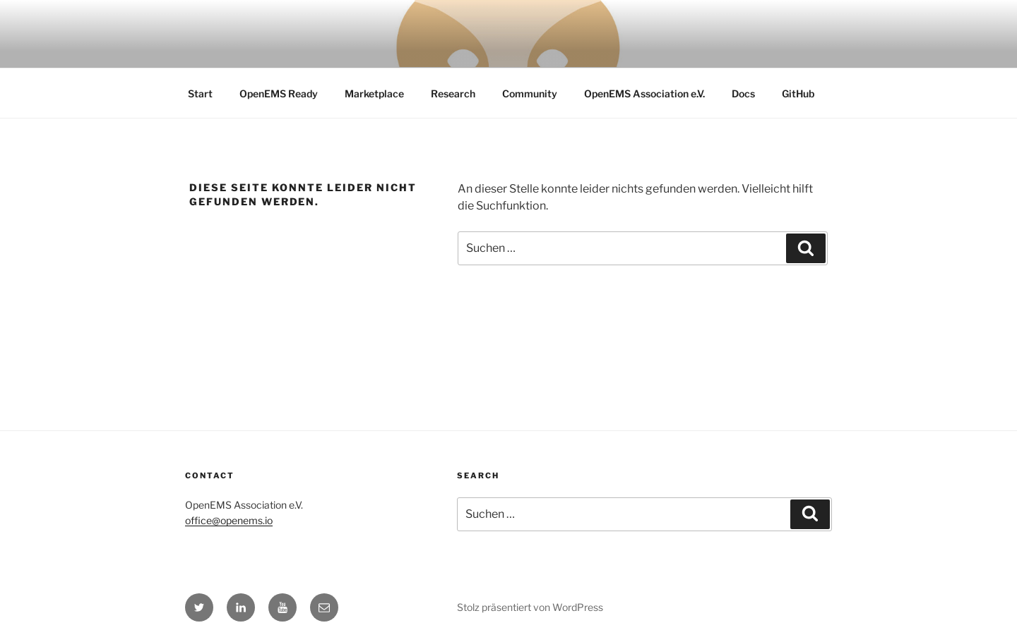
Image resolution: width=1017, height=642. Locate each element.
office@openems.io (229, 520)
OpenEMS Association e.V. (644, 93)
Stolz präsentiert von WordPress (530, 607)
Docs (743, 93)
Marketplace (374, 93)
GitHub (798, 93)
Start (200, 93)
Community (529, 93)
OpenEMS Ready (278, 93)
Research (453, 93)
